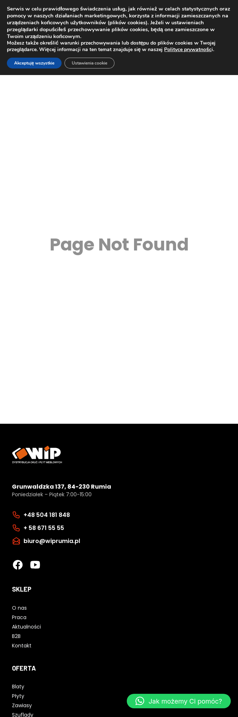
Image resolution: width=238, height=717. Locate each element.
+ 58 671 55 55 (44, 528)
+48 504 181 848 (47, 515)
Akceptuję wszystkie (34, 63)
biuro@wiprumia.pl (52, 541)
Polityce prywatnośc (188, 49)
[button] (179, 701)
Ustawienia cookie (89, 63)
